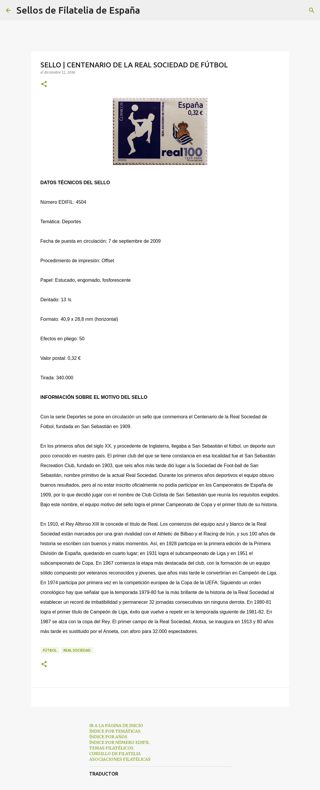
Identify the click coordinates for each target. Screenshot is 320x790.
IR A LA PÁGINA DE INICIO (116, 725)
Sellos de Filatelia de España (78, 10)
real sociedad (77, 650)
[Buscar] (148, 10)
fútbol (50, 650)
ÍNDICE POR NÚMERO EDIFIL (119, 742)
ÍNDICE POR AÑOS (108, 736)
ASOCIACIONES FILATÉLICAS (120, 759)
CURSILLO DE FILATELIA (115, 753)
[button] (44, 84)
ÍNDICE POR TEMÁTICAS (115, 731)
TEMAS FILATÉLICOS (111, 748)
